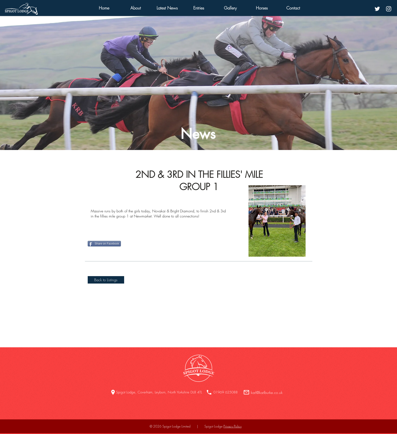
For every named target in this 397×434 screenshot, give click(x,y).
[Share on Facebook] (104, 243)
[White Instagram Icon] (388, 8)
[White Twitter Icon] (377, 8)
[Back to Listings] (106, 280)
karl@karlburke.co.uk (267, 392)
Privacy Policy (232, 426)
